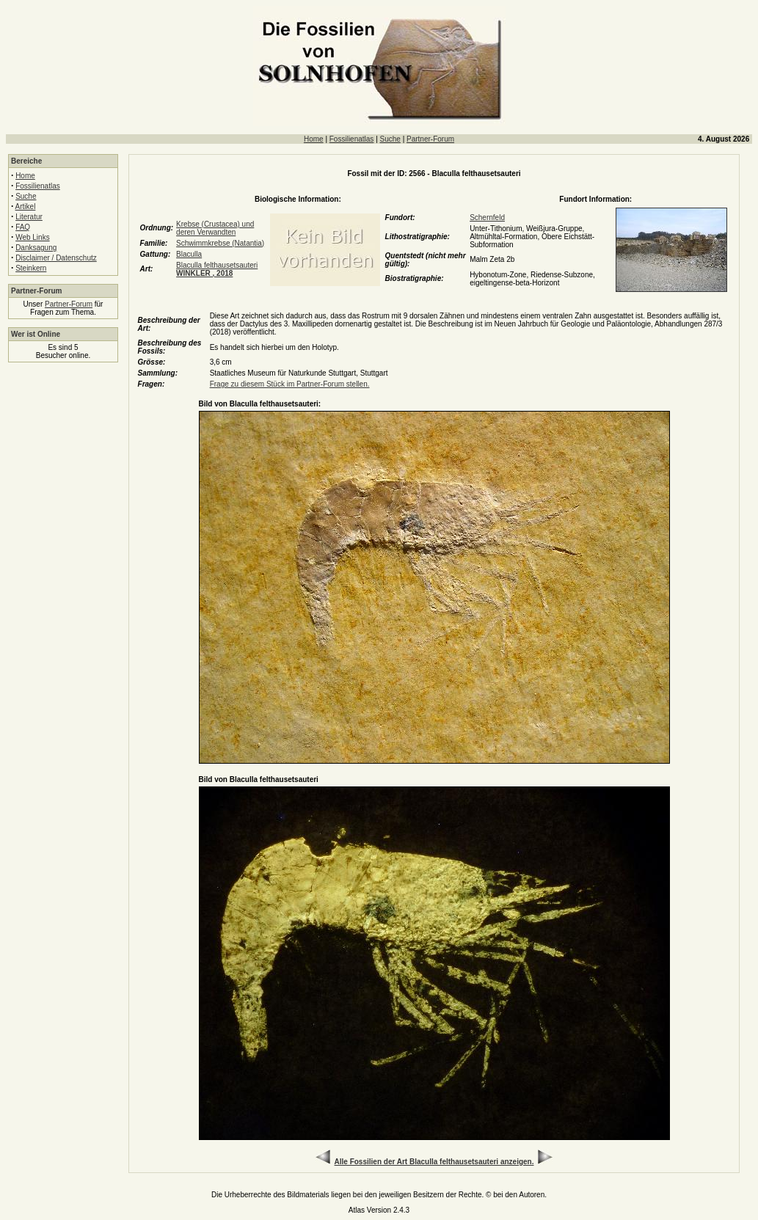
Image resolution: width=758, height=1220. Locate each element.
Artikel (25, 206)
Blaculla (189, 254)
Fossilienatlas (351, 139)
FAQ (22, 227)
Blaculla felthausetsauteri (217, 269)
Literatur (29, 217)
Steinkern (30, 268)
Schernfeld (487, 217)
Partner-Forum (430, 139)
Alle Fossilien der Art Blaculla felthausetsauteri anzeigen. (434, 1162)
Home (314, 139)
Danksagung (36, 248)
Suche (390, 139)
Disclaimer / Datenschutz (56, 258)
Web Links (32, 237)
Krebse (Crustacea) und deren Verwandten (215, 228)
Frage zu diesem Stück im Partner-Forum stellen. (290, 384)
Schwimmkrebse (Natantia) (220, 243)
